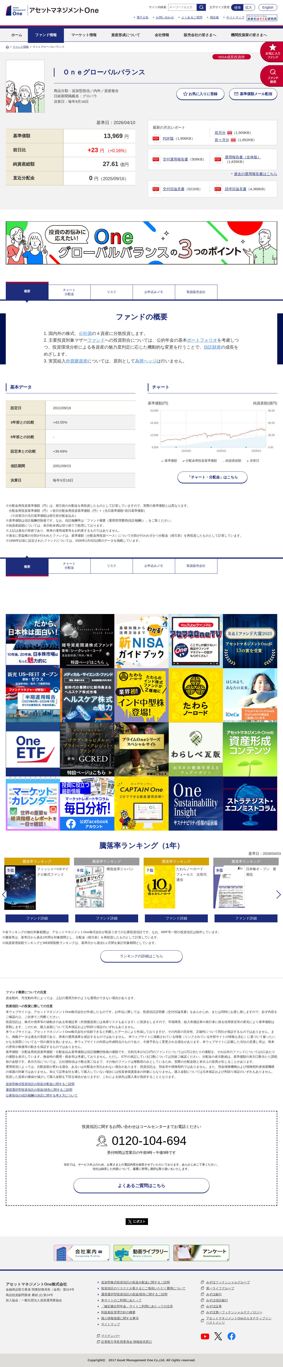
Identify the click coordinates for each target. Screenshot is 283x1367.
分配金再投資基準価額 (199, 460)
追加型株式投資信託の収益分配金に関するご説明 (40, 1084)
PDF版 (168, 138)
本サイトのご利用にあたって (121, 1300)
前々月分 (222, 140)
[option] (37, 890)
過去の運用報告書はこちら (255, 174)
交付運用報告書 (175, 159)
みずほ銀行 (214, 1294)
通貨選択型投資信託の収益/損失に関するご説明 (39, 1089)
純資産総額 (231, 460)
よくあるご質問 (192, 17)
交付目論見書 (174, 189)
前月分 (220, 133)
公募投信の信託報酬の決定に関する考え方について (42, 1095)
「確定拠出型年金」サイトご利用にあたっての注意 (137, 1306)
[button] (4, 894)
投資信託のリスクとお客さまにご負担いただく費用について (143, 1288)
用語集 (214, 17)
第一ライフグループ (220, 1288)
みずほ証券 (214, 1306)
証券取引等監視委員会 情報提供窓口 (126, 1342)
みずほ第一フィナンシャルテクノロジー (234, 1312)
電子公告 (143, 17)
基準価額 (168, 460)
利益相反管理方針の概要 (118, 1312)
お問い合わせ (165, 17)
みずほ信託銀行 (217, 1300)
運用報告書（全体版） (243, 157)
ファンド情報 (21, 46)
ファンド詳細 (37, 918)
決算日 (252, 460)
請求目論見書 (235, 189)
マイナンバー (110, 1336)
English (267, 7)
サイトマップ (235, 17)
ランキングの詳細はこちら (141, 956)
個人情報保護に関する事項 (120, 1318)
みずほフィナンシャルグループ (228, 1282)
